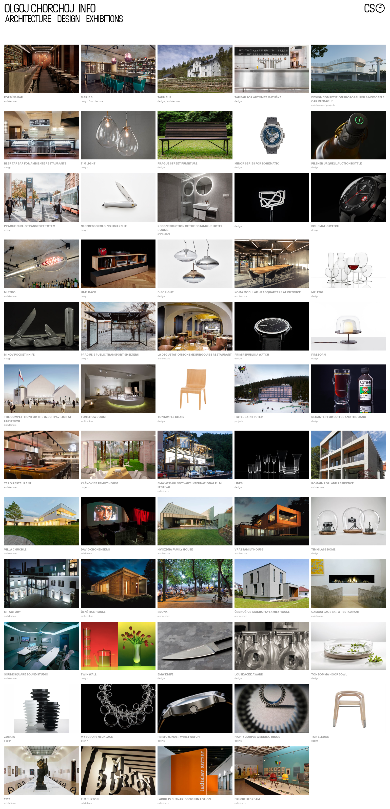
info (86, 7)
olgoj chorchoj (39, 7)
